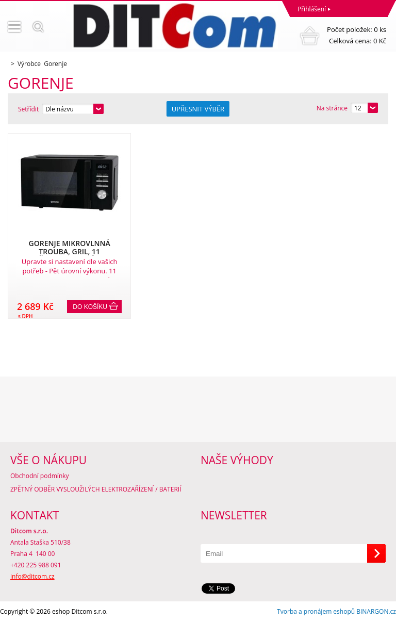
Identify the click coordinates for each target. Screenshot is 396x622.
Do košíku (90, 306)
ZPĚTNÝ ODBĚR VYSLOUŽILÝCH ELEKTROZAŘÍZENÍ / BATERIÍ (96, 489)
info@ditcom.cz (32, 576)
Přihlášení (312, 9)
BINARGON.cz (376, 611)
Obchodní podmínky (39, 475)
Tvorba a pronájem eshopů (316, 611)
